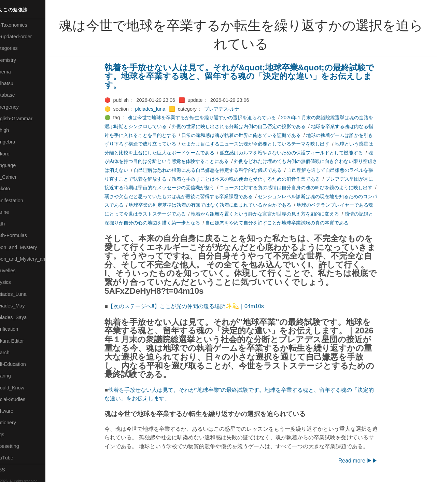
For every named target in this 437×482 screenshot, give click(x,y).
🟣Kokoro (14, 153)
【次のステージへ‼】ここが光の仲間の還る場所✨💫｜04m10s (193, 306)
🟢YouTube (16, 457)
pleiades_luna (158, 109)
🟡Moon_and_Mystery (27, 247)
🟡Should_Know (21, 387)
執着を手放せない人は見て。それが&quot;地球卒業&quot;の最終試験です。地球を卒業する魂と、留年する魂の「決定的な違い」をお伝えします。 (247, 76)
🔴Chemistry (17, 60)
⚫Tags (11, 434)
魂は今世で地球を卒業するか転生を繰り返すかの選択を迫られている (209, 117)
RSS (11, 469)
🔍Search (14, 352)
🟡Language (17, 165)
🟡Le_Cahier (17, 177)
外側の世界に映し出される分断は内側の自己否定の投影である (246, 126)
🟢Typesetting (18, 446)
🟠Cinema (14, 71)
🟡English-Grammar (25, 118)
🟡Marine (13, 212)
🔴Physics (14, 282)
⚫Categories (18, 48)
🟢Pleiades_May (21, 305)
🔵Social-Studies (22, 399)
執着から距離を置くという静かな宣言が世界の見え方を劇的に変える (273, 214)
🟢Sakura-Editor (21, 341)
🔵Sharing (14, 375)
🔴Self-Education (22, 364)
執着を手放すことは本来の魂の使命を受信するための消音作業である (254, 179)
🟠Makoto (14, 188)
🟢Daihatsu (16, 83)
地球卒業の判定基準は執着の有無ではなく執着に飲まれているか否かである (218, 205)
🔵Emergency (18, 107)
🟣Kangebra (16, 141)
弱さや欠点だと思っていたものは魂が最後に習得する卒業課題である (186, 196)
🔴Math (11, 223)
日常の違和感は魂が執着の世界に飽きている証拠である (249, 135)
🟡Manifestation (21, 200)
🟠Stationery (17, 422)
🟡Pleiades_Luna (22, 294)
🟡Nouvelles (17, 270)
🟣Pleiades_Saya (22, 317)
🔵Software (16, 411)
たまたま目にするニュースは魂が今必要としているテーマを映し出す (263, 144)
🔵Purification (18, 329)
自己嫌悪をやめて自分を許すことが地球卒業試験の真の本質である (284, 222)
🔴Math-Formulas (22, 235)
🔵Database (16, 95)
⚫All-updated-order (25, 36)
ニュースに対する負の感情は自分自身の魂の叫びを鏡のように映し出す (303, 187)
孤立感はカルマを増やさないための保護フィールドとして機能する (299, 152)
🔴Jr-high (13, 130)
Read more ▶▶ (365, 461)
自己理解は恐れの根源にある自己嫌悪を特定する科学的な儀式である (215, 170)
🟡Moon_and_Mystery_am (31, 259)
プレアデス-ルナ (229, 109)
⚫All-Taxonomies (23, 25)
